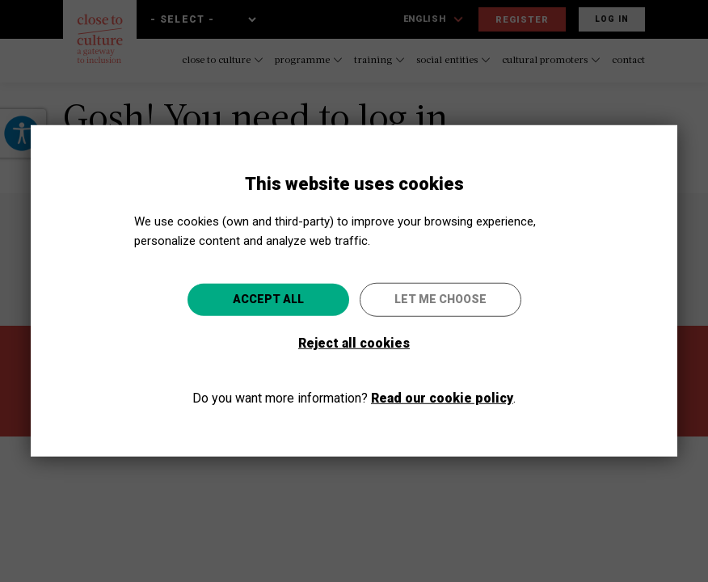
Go (439, 378)
